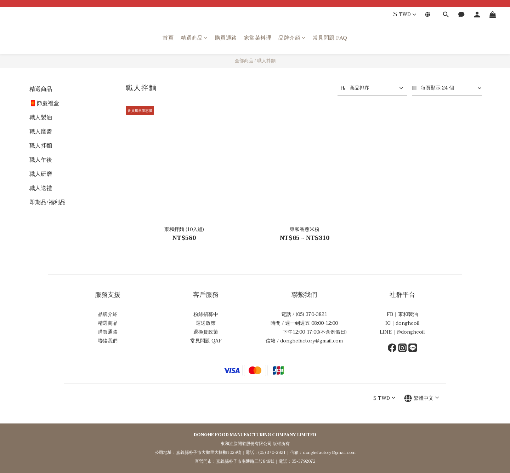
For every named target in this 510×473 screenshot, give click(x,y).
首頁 (168, 38)
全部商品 (244, 61)
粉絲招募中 (205, 314)
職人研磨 (40, 174)
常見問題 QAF (206, 341)
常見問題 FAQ (330, 38)
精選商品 (194, 38)
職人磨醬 (40, 132)
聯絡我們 (108, 341)
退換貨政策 (205, 332)
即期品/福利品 (47, 202)
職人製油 (40, 117)
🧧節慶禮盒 (44, 103)
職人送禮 (40, 188)
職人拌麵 (266, 61)
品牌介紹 (292, 38)
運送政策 (206, 323)
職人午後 (40, 160)
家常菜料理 (258, 38)
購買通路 (226, 38)
